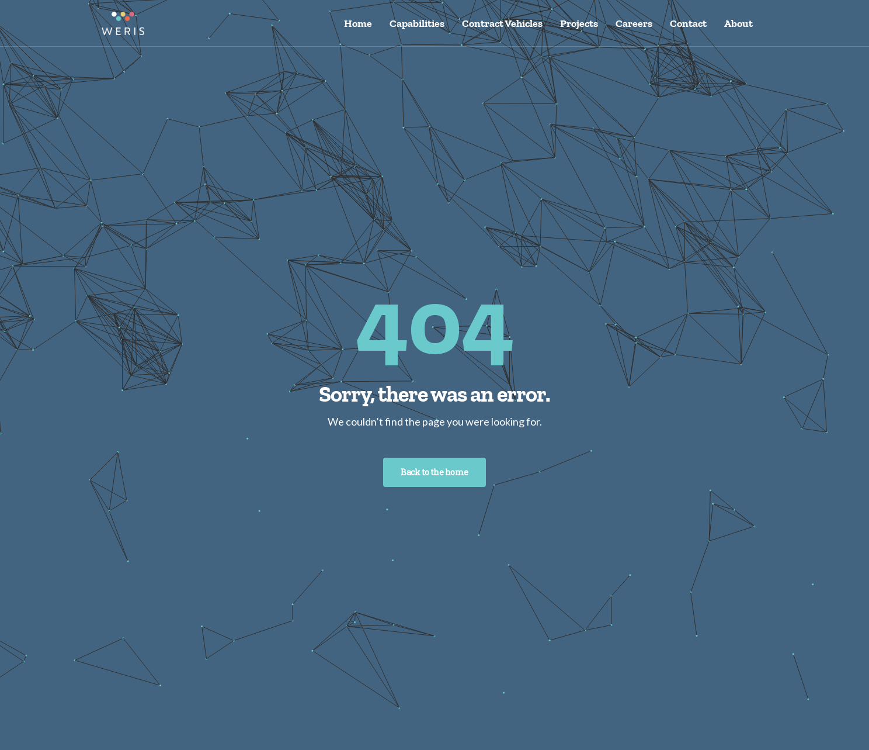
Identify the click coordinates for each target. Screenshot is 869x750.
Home (358, 23)
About (738, 23)
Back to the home (434, 472)
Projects (579, 23)
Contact (688, 23)
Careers (634, 23)
